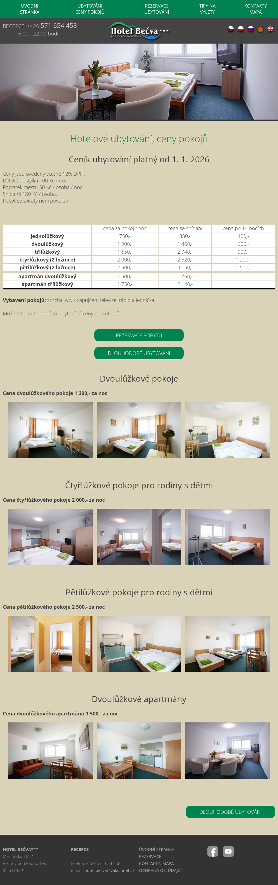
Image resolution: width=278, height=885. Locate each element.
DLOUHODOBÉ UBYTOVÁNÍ (139, 353)
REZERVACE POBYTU (139, 335)
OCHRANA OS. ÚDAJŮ (160, 870)
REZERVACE (150, 856)
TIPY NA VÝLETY (207, 9)
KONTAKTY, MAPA (156, 863)
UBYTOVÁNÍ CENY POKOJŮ (89, 9)
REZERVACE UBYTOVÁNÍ (156, 9)
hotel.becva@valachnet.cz (110, 870)
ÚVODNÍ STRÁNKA (30, 9)
